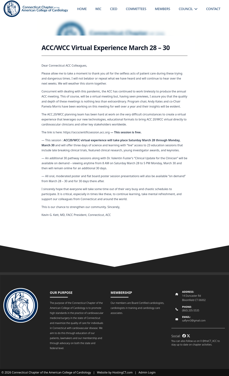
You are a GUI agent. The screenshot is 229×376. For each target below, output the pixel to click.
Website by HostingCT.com (115, 372)
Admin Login (146, 372)
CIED (113, 9)
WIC (98, 9)
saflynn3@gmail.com (194, 320)
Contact (213, 9)
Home (82, 9)
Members (162, 9)
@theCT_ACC (209, 341)
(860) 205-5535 (190, 310)
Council (188, 8)
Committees (136, 9)
